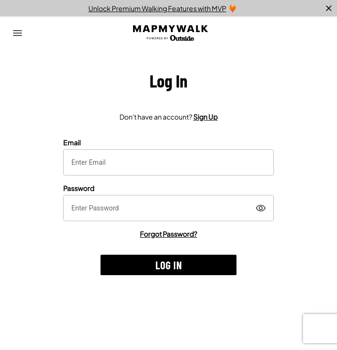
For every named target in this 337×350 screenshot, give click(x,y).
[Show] (260, 208)
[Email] (168, 162)
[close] (328, 8)
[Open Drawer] (17, 33)
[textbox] (168, 162)
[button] (168, 265)
